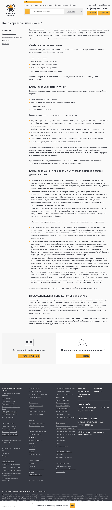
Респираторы (7, 398)
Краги (58, 443)
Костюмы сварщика (36, 480)
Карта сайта (6, 40)
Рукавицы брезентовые (64, 457)
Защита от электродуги (64, 394)
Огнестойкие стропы (36, 426)
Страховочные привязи (37, 411)
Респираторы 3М (8, 404)
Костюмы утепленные (36, 469)
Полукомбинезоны (35, 455)
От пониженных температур (65, 434)
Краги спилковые (62, 446)
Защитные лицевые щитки (11, 470)
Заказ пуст (71, 11)
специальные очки (60, 38)
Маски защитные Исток (10, 435)
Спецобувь (60, 397)
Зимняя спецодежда (36, 460)
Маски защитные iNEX (9, 426)
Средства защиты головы (38, 394)
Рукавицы (59, 455)
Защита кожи (33, 403)
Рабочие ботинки (62, 409)
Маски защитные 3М (9, 429)
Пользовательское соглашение (35, 491)
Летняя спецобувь (62, 400)
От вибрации (60, 440)
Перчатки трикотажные (64, 452)
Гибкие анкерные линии (37, 432)
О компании (28, 5)
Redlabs (12, 506)
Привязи (32, 409)
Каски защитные (35, 397)
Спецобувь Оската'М (63, 414)
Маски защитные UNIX (9, 432)
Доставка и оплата (61, 5)
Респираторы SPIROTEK (10, 415)
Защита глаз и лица (8, 462)
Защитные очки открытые (11, 464)
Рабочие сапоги (61, 411)
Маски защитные (8, 423)
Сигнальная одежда (63, 391)
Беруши (5, 456)
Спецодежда (33, 437)
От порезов (60, 437)
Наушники (5, 453)
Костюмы (32, 449)
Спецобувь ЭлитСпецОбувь (65, 417)
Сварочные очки (34, 388)
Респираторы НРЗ (8, 417)
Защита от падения (36, 406)
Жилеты (32, 446)
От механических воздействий (66, 426)
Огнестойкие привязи (36, 414)
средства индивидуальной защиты (62, 302)
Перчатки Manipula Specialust (66, 469)
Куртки (31, 452)
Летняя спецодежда (36, 440)
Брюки (31, 443)
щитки (71, 38)
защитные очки (57, 147)
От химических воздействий (66, 429)
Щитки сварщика (35, 391)
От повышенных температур (66, 432)
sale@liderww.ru (104, 5)
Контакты (73, 5)
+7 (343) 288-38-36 (97, 8)
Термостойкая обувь (63, 406)
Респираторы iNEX (8, 401)
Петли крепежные (35, 434)
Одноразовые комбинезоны (65, 388)
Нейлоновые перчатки (63, 466)
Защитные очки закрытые (11, 467)
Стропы (31, 420)
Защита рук (60, 423)
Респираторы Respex (9, 412)
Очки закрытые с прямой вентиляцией (10, 479)
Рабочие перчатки (62, 463)
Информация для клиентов (43, 5)
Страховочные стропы (36, 423)
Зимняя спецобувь (62, 403)
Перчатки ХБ (60, 472)
